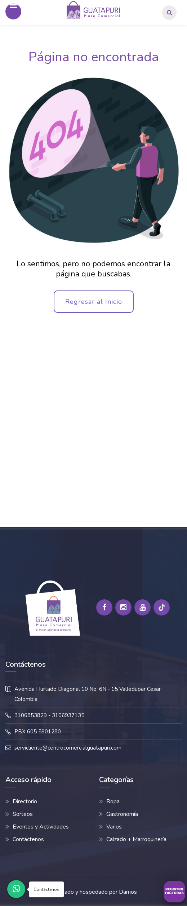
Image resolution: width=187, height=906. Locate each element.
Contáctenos (28, 839)
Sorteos (23, 814)
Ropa (113, 801)
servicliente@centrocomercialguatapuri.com (67, 747)
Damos (128, 892)
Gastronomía (122, 814)
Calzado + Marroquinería (136, 839)
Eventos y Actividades (41, 827)
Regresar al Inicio (93, 301)
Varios (114, 827)
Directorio (25, 801)
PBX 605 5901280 (37, 731)
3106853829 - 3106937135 (49, 715)
